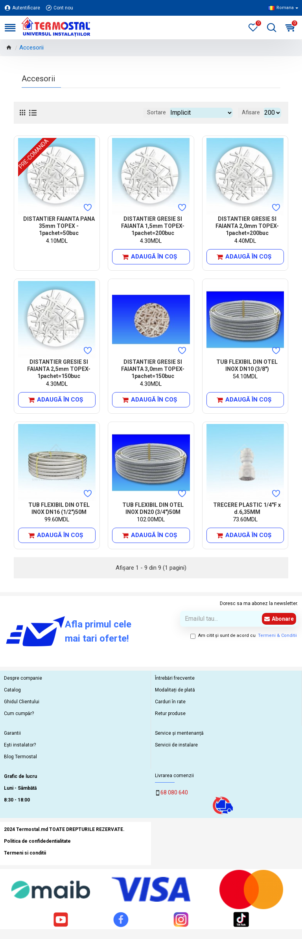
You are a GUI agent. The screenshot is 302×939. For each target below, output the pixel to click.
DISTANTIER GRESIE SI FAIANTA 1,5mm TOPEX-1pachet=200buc (152, 226)
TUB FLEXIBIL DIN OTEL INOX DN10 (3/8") (247, 365)
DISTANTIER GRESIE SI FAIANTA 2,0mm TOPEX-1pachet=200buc (247, 226)
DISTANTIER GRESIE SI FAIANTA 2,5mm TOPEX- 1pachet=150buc (58, 369)
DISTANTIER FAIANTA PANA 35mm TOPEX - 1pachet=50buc (59, 226)
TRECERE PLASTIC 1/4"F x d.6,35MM (247, 508)
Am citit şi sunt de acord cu (244, 636)
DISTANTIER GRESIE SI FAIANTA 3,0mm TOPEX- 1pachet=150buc (152, 369)
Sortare (156, 112)
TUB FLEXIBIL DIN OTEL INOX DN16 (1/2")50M (59, 508)
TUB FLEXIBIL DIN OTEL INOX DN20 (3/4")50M (153, 508)
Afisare (251, 112)
